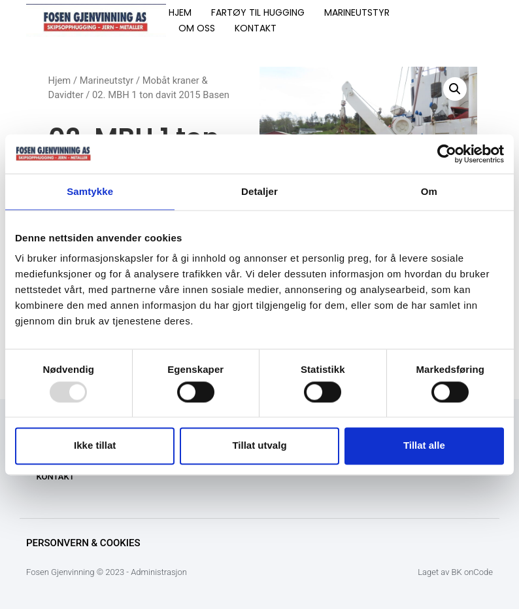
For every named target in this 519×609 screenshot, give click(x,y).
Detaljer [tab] (259, 191)
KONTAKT (255, 28)
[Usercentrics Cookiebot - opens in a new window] (447, 154)
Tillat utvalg (259, 445)
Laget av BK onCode (455, 572)
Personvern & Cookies (83, 543)
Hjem (59, 80)
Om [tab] (429, 191)
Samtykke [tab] (90, 191)
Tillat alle (424, 445)
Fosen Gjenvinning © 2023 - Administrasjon (106, 572)
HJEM (180, 12)
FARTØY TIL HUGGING (258, 12)
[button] (455, 89)
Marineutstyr (107, 80)
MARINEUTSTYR (357, 12)
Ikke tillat (95, 445)
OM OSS (196, 28)
